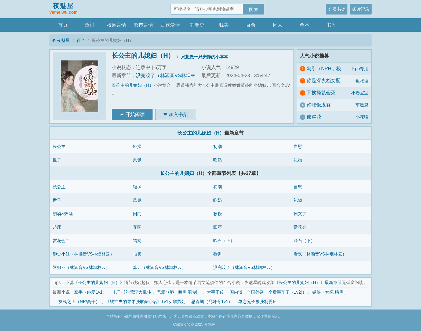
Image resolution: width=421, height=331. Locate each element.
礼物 (297, 159)
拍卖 (137, 253)
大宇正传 (215, 292)
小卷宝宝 (359, 92)
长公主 (59, 146)
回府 (217, 227)
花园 (137, 227)
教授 (217, 213)
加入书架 (178, 114)
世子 (57, 159)
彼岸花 (314, 117)
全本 (304, 25)
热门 (90, 25)
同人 (277, 25)
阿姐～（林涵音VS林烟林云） (81, 267)
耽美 (224, 25)
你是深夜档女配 (323, 80)
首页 (63, 25)
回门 (137, 213)
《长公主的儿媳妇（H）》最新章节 (308, 282)
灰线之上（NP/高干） (79, 301)
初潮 (217, 146)
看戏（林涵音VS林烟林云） (320, 253)
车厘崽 (361, 104)
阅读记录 (360, 9)
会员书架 (336, 9)
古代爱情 (170, 25)
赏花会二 (61, 240)
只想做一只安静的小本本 (204, 56)
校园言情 (116, 25)
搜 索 (254, 9)
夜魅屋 (63, 9)
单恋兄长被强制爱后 (257, 301)
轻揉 (137, 146)
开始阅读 (135, 114)
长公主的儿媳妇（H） (143, 55)
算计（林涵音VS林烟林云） (159, 267)
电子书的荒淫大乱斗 (131, 292)
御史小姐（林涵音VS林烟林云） (83, 253)
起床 (57, 227)
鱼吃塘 (361, 80)
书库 (331, 25)
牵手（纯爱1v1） (90, 292)
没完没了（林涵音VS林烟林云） (244, 267)
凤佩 (137, 159)
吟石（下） (304, 240)
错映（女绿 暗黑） (330, 292)
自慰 (297, 146)
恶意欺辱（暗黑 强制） (179, 292)
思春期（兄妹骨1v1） (212, 301)
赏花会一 (302, 227)
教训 (217, 253)
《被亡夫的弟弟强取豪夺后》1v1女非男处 (146, 301)
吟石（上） (224, 240)
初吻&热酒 (63, 213)
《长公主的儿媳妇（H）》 (99, 282)
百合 (251, 25)
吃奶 (217, 159)
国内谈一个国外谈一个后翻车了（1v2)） (268, 292)
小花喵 (361, 116)
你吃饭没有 (319, 104)
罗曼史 (197, 25)
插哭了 (299, 213)
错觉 (137, 240)
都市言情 (143, 25)
